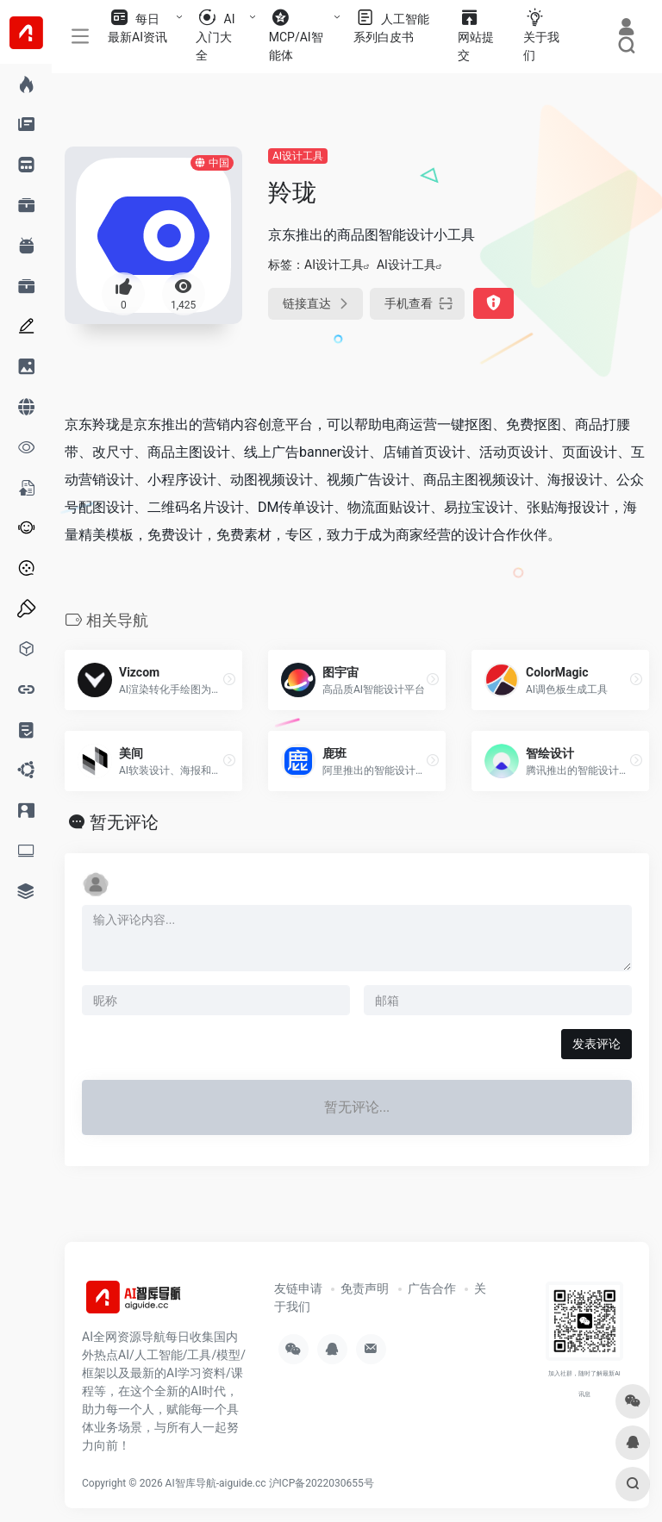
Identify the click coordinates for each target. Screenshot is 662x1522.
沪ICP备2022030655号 (321, 1483)
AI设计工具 (297, 156)
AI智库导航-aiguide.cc (216, 1483)
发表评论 (596, 1044)
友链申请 (298, 1288)
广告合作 (432, 1288)
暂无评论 (124, 822)
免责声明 (364, 1288)
